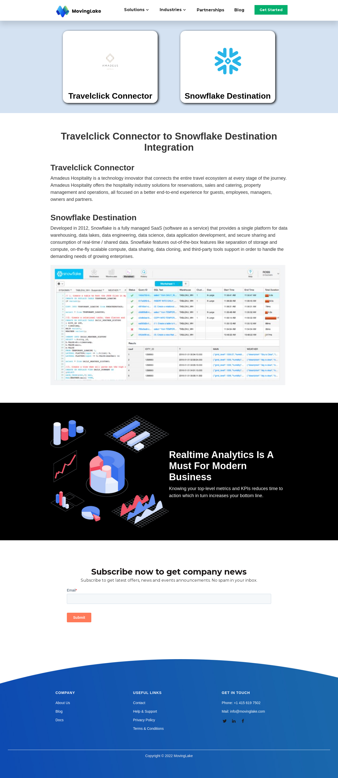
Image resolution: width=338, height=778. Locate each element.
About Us (62, 703)
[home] (79, 12)
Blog (239, 10)
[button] (139, 9)
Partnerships (210, 10)
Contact (139, 703)
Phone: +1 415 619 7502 (241, 703)
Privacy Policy (144, 720)
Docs (59, 720)
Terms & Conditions (148, 729)
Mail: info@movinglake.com (243, 711)
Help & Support (145, 711)
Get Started (271, 10)
